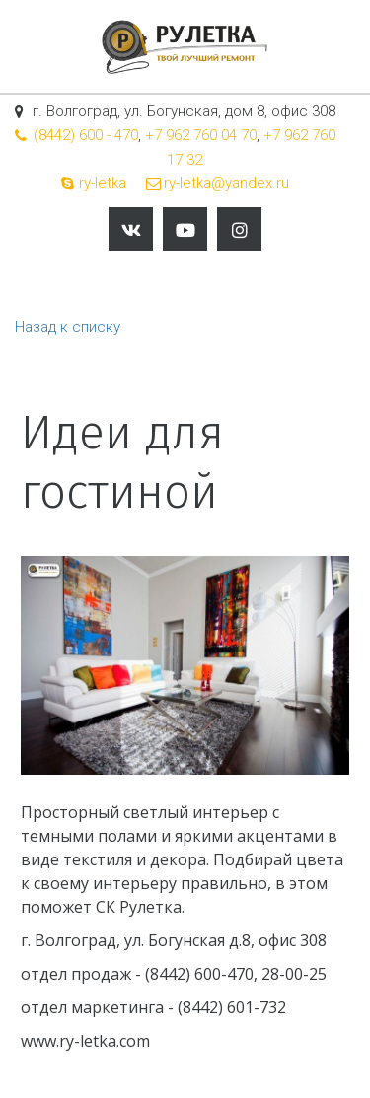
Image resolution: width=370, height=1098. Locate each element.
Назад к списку (67, 327)
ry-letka (102, 183)
